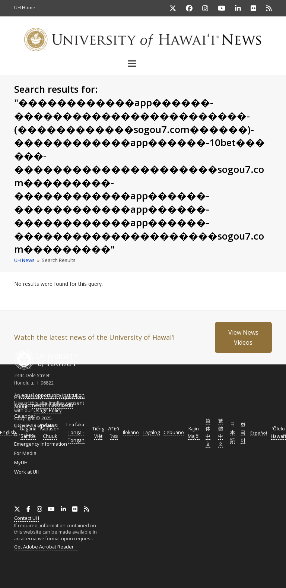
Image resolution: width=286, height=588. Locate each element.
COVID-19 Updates (35, 425)
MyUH (21, 462)
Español (258, 433)
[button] (143, 63)
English (8, 432)
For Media (25, 453)
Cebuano (173, 432)
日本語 (232, 432)
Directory (24, 434)
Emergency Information (40, 443)
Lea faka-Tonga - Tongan (76, 432)
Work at (26, 471)
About (21, 406)
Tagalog (151, 432)
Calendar (24, 415)
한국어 (243, 432)
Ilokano (131, 432)
